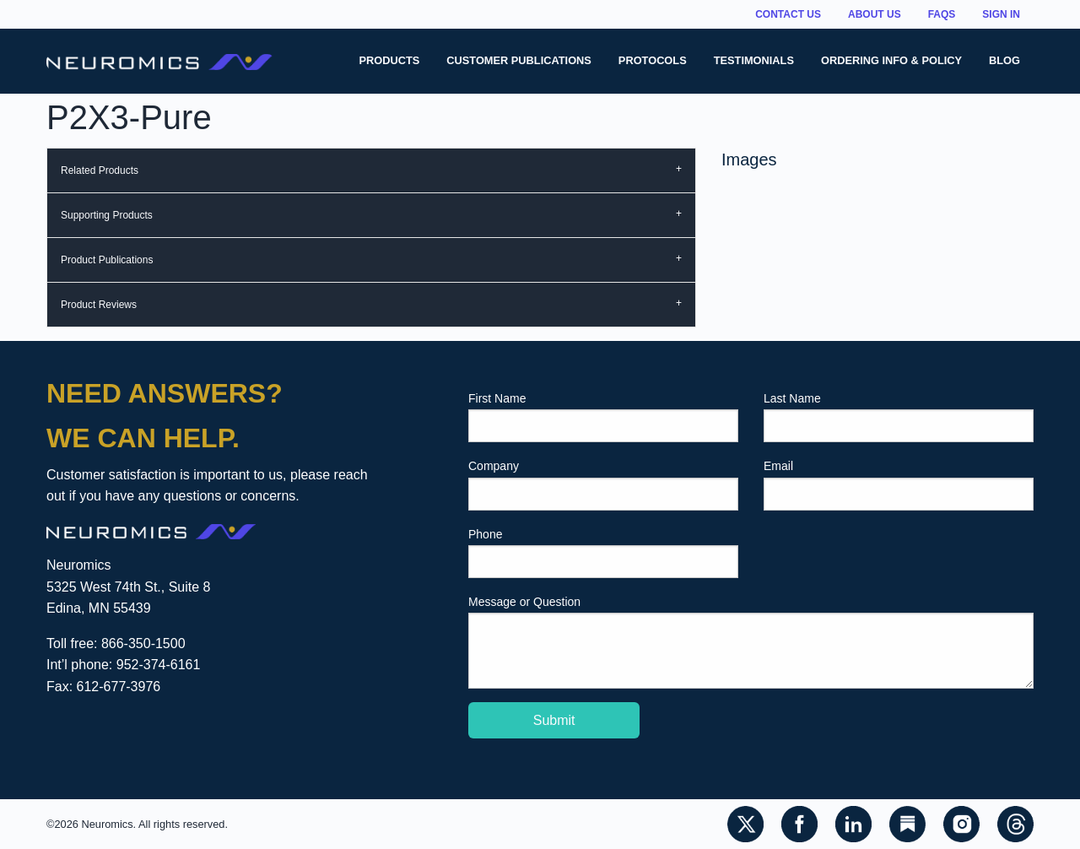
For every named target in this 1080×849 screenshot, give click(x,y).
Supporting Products (107, 215)
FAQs (942, 14)
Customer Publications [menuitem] (518, 60)
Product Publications (107, 260)
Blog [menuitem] (1004, 60)
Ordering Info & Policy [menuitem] (891, 60)
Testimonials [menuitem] (754, 60)
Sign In (1001, 14)
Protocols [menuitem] (652, 60)
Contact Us (788, 14)
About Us (874, 14)
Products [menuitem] (389, 60)
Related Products (99, 170)
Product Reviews (99, 305)
